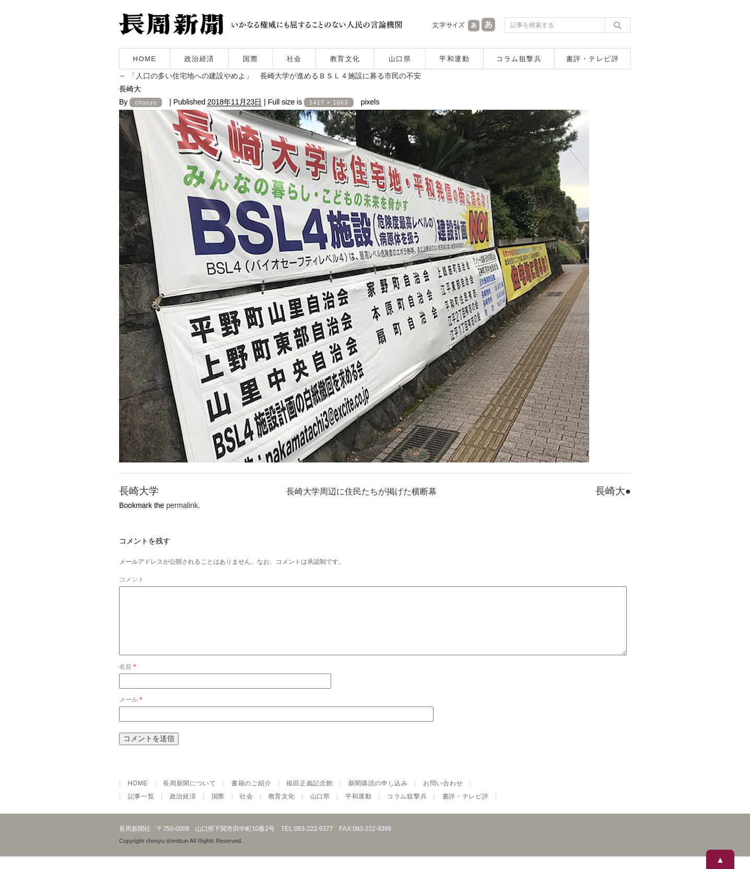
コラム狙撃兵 (519, 59)
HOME (145, 59)
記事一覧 (141, 809)
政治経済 (199, 59)
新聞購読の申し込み (378, 796)
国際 (250, 59)
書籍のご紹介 (251, 796)
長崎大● (613, 490)
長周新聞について (189, 796)
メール (130, 712)
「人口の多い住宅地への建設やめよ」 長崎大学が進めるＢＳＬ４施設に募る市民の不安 (270, 76)
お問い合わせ (443, 796)
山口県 (400, 59)
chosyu (146, 102)
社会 (294, 59)
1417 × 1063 (328, 102)
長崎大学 (139, 490)
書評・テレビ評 (592, 59)
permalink (182, 505)
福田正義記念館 (309, 796)
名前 (127, 679)
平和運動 (454, 59)
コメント (131, 579)
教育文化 (345, 59)
